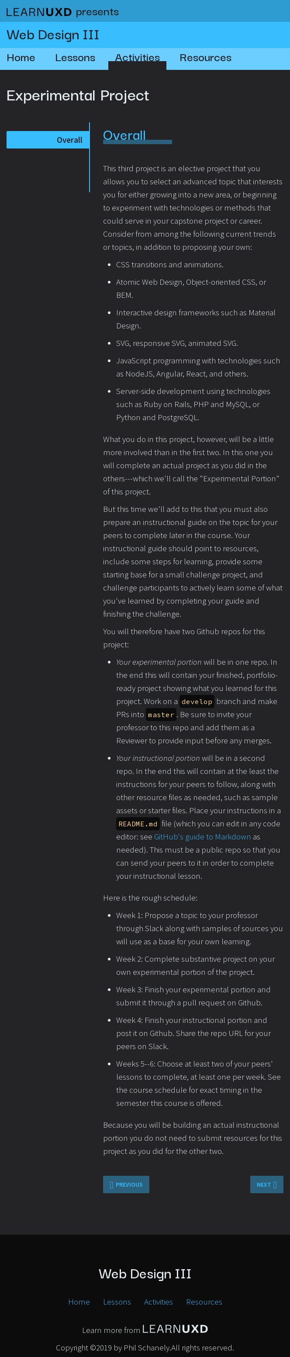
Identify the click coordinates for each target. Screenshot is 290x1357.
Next (264, 1184)
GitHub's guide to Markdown (202, 836)
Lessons (75, 56)
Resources (205, 56)
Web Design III (53, 33)
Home (21, 56)
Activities (137, 56)
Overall (70, 140)
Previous (129, 1184)
